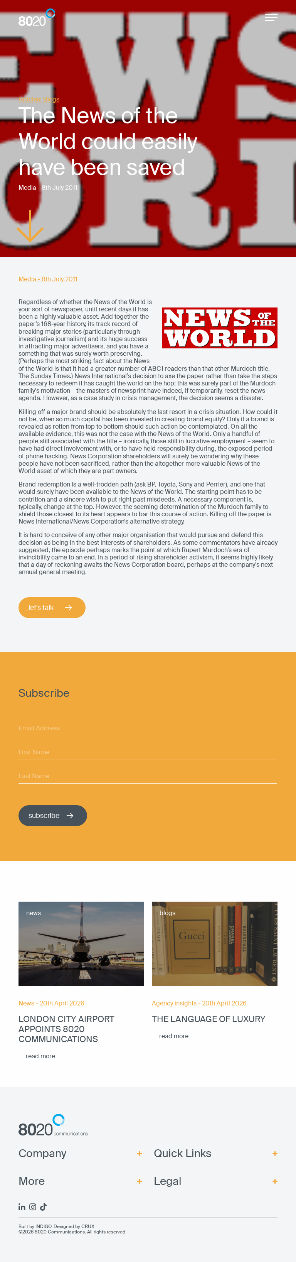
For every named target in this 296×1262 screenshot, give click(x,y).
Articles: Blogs (38, 99)
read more (40, 1056)
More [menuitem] (31, 1181)
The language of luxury (209, 1019)
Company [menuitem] (42, 1153)
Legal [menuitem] (168, 1181)
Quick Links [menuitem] (183, 1153)
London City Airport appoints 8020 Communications (66, 1029)
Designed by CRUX (74, 1226)
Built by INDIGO (34, 1226)
